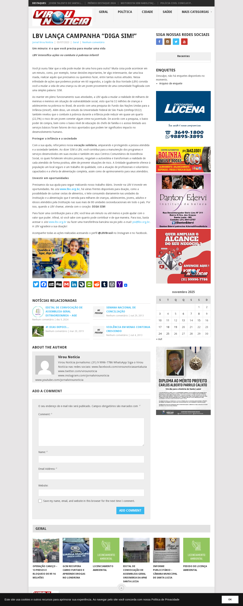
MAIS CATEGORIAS (195, 12)
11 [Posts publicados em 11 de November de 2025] (167, 320)
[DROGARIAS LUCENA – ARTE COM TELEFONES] (183, 144)
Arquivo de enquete (170, 83)
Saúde (167, 12)
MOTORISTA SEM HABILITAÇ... (138, 3)
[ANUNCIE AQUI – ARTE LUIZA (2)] (183, 282)
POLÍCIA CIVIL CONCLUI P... (176, 3)
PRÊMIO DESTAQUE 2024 (102, 3)
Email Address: (47, 469)
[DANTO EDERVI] (183, 226)
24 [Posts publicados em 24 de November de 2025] (160, 333)
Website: (43, 485)
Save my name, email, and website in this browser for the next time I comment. (89, 500)
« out (159, 339)
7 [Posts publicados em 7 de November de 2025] (191, 313)
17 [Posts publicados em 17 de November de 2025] (160, 327)
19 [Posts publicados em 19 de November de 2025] (175, 327)
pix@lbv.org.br (141, 221)
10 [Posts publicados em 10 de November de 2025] (160, 320)
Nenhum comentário (93, 42)
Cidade (147, 12)
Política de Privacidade (165, 599)
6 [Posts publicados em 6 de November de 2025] (183, 313)
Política (125, 12)
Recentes (183, 56)
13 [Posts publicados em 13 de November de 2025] (183, 320)
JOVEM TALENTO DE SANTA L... (66, 3)
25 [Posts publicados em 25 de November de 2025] (167, 333)
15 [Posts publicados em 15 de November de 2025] (198, 320)
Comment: (45, 414)
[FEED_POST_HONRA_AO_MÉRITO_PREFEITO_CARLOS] (183, 414)
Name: (42, 452)
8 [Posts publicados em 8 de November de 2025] (199, 313)
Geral (103, 12)
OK (230, 599)
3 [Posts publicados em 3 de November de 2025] (160, 313)
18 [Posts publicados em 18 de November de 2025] (167, 327)
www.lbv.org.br (57, 221)
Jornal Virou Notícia (42, 42)
